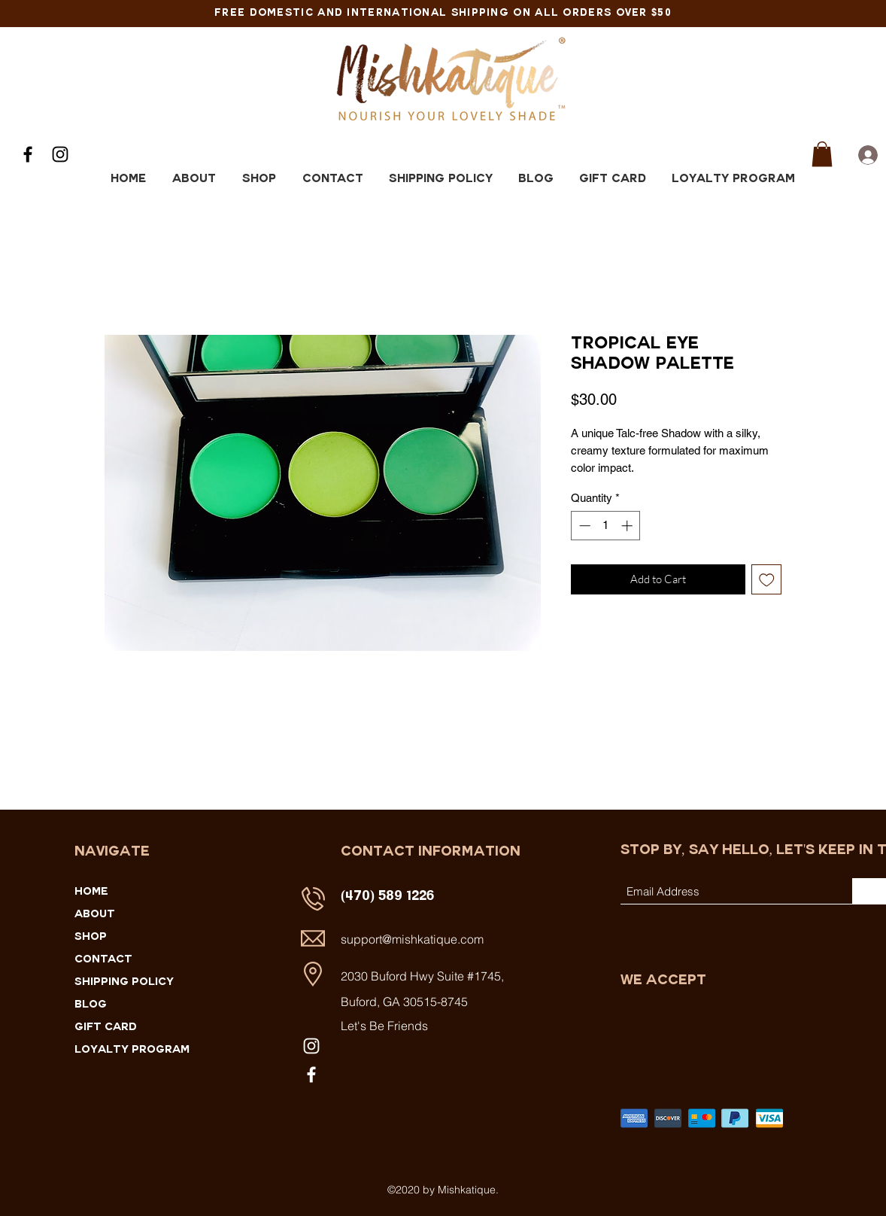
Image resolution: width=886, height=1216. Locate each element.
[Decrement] (583, 526)
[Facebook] (27, 154)
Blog (90, 1005)
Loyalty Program (132, 1050)
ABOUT (94, 915)
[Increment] (628, 526)
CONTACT (103, 960)
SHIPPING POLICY (124, 982)
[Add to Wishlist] (766, 579)
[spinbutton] (605, 526)
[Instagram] (60, 154)
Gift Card (105, 1028)
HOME (91, 892)
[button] (822, 153)
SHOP (90, 937)
